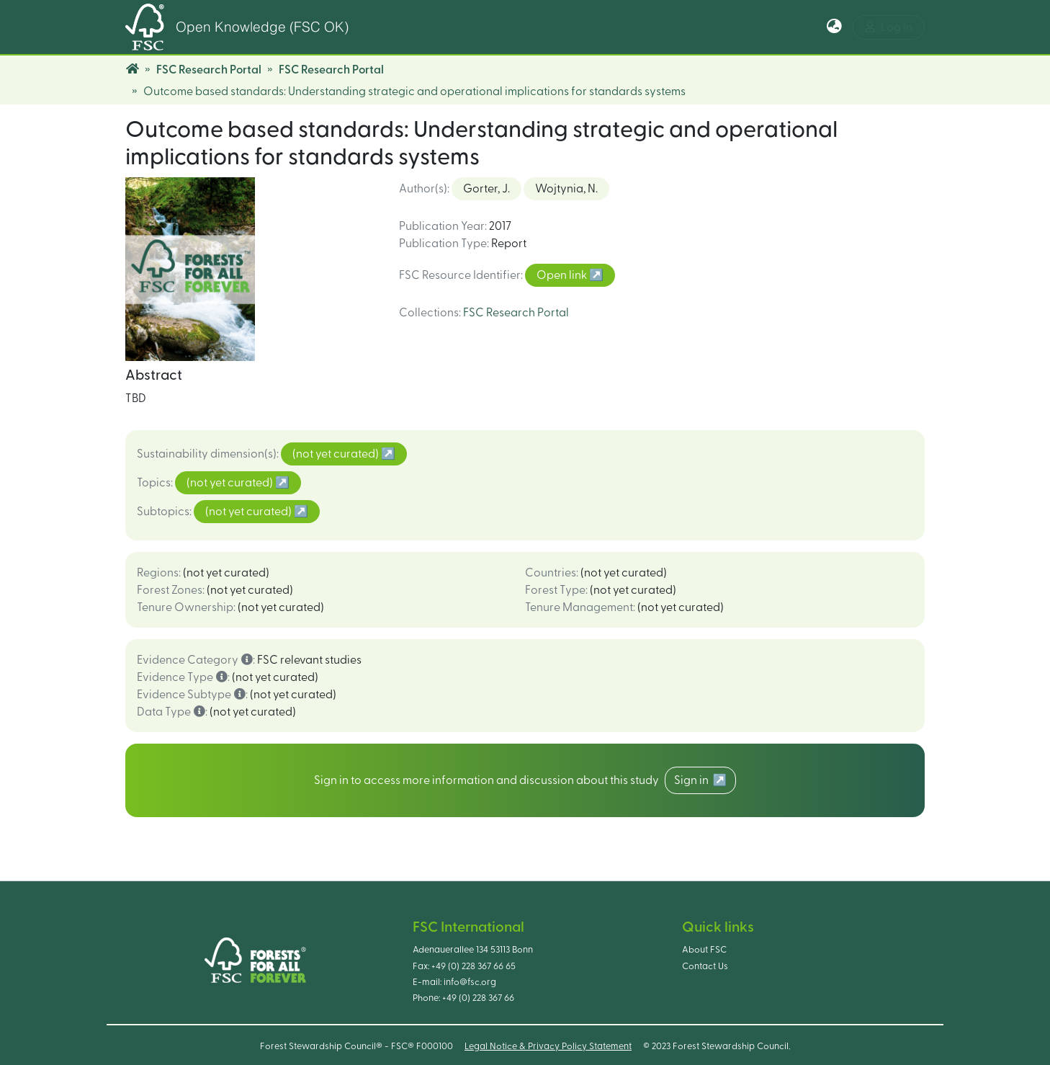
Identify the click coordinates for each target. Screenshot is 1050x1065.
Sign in (693, 780)
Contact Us (705, 966)
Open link (563, 275)
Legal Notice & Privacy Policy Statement (548, 1046)
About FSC (704, 949)
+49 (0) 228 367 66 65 (473, 966)
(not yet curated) (336, 454)
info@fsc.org (470, 982)
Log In (888, 27)
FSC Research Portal (208, 70)
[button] (834, 27)
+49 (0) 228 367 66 (478, 998)
